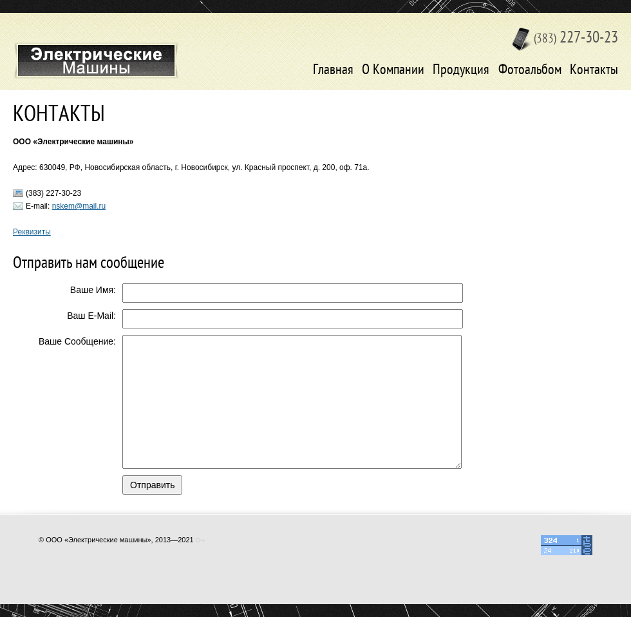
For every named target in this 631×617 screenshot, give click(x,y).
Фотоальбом (529, 70)
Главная (333, 70)
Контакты (594, 70)
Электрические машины (96, 60)
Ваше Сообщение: (77, 341)
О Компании (393, 70)
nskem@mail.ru (79, 206)
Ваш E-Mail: (91, 315)
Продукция (461, 70)
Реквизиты (32, 231)
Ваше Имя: (93, 290)
